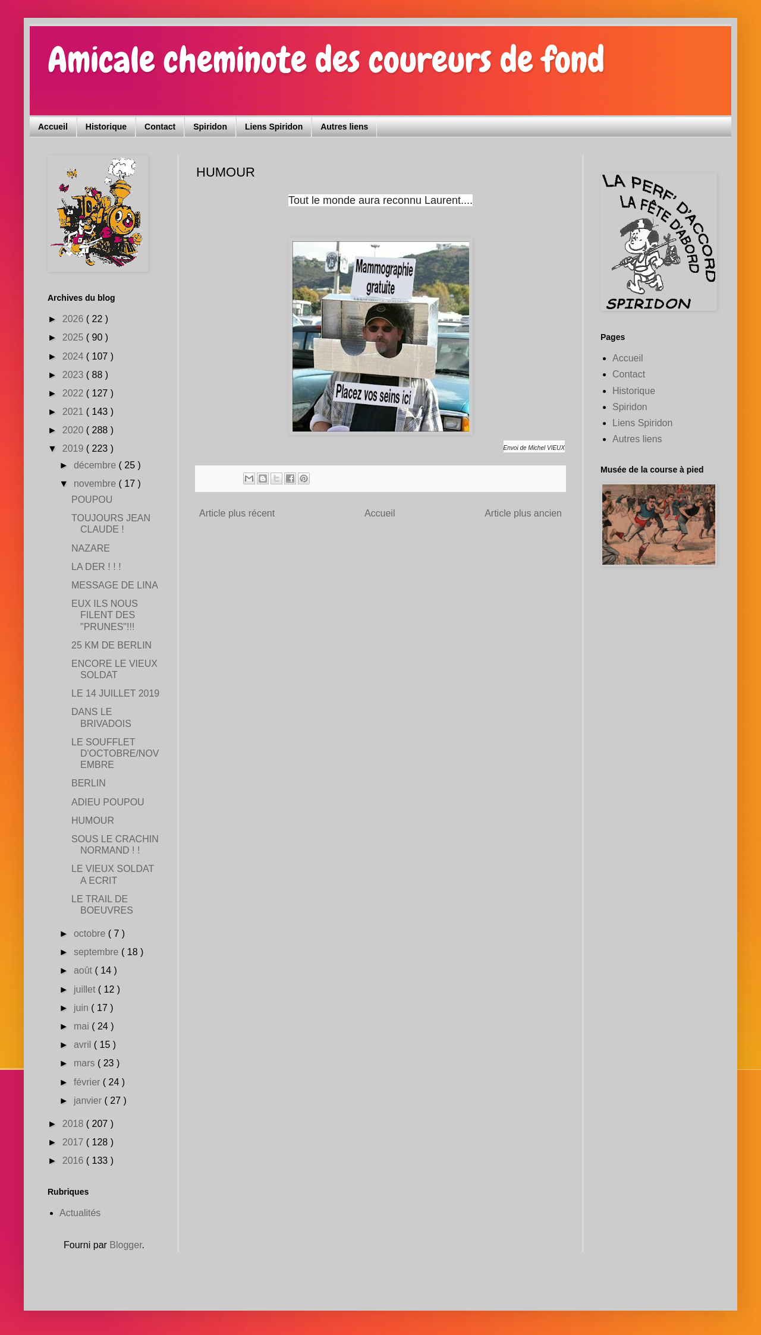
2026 (74, 319)
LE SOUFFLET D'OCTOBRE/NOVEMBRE (115, 753)
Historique (106, 126)
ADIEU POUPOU (107, 802)
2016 (74, 1160)
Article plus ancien (523, 513)
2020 (74, 430)
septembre (97, 952)
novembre (96, 483)
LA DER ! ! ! (96, 567)
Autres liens (344, 126)
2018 (74, 1124)
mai (83, 1026)
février (88, 1082)
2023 (74, 375)
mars (86, 1063)
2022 (74, 393)
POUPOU (91, 500)
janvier (89, 1100)
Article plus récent (237, 513)
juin (82, 1008)
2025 (74, 337)
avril (84, 1045)
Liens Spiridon (274, 126)
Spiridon (210, 126)
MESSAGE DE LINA (114, 585)
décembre (96, 465)
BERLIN (88, 783)
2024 (74, 356)
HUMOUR (92, 821)
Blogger (125, 1245)
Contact (159, 126)
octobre (91, 933)
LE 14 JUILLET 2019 (115, 693)
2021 (74, 412)
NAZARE (90, 548)
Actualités (79, 1213)
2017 (74, 1142)
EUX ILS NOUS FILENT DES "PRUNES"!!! (104, 615)
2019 (74, 448)
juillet (86, 989)
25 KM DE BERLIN (111, 645)
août (84, 970)
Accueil (53, 126)
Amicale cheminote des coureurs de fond (326, 60)
